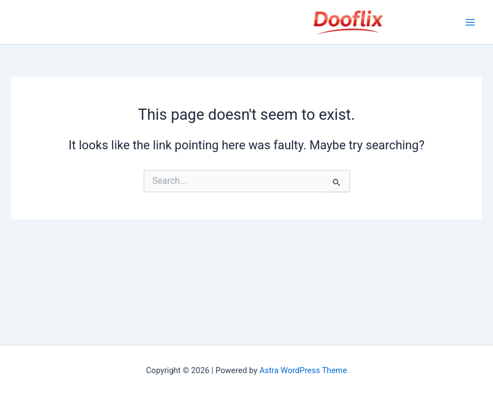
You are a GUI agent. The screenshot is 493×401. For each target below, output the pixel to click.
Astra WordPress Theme (303, 370)
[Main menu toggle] (470, 22)
